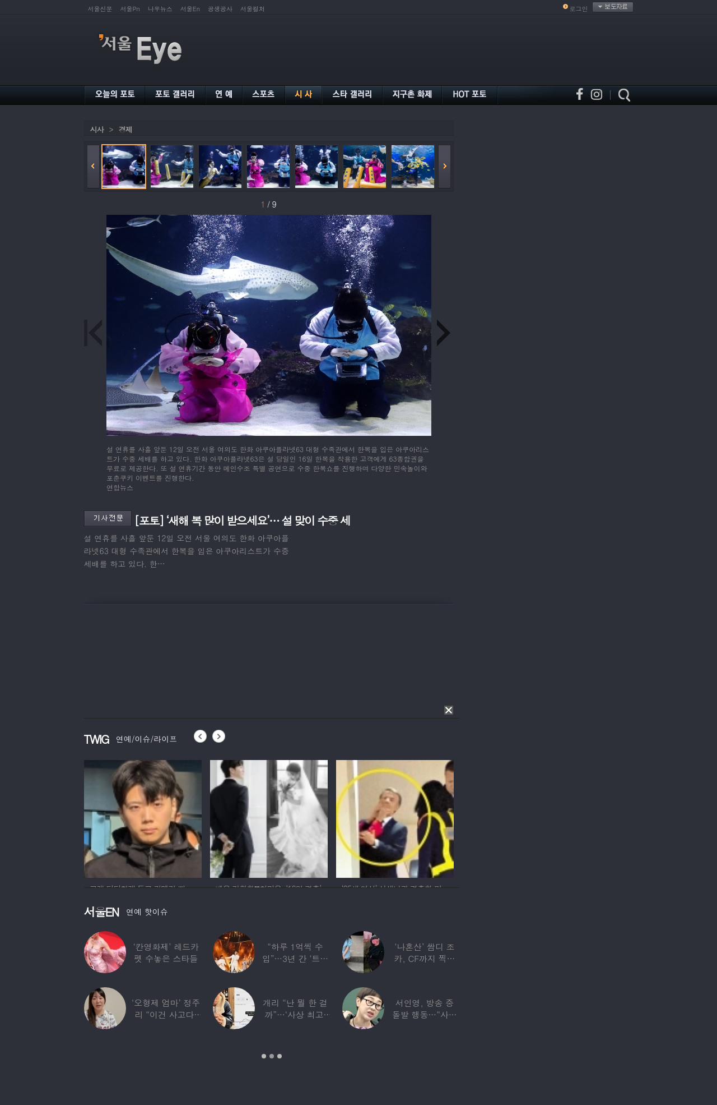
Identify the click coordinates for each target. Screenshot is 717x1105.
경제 (125, 129)
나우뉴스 (160, 8)
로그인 (579, 8)
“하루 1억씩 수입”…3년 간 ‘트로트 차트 (295, 958)
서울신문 (100, 8)
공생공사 (220, 8)
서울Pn (130, 8)
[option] (143, 817)
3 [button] (279, 1056)
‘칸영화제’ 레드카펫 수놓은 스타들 (166, 952)
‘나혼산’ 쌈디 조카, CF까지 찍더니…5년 (424, 958)
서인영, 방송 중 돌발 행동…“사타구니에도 (424, 1014)
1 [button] (264, 1056)
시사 (97, 129)
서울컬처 (252, 8)
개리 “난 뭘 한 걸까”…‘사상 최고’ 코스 (295, 1014)
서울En (190, 8)
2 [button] (271, 1056)
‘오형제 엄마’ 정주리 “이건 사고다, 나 (166, 1014)
